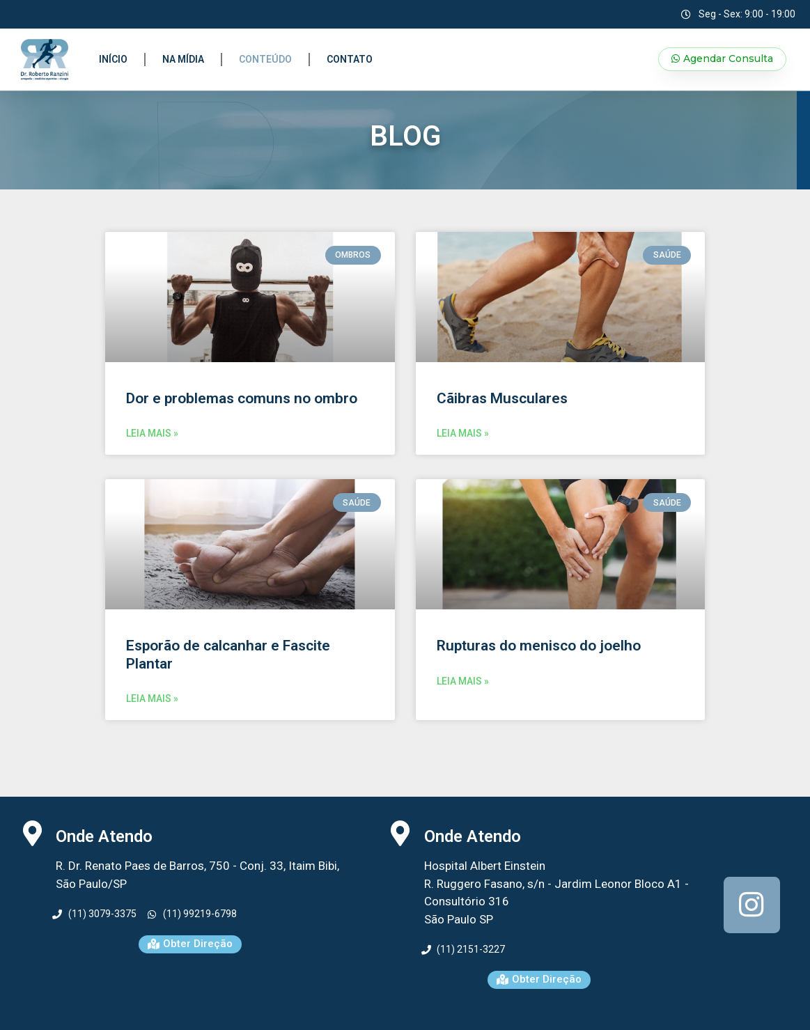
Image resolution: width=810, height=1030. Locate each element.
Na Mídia (183, 59)
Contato (350, 59)
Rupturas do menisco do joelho (539, 645)
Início (113, 59)
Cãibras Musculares (502, 398)
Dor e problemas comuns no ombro (241, 398)
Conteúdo (265, 59)
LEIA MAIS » (152, 433)
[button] (722, 59)
